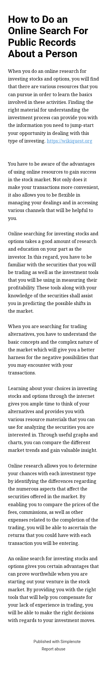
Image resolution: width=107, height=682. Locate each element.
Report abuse (53, 649)
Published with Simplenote (56, 641)
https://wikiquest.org (69, 141)
